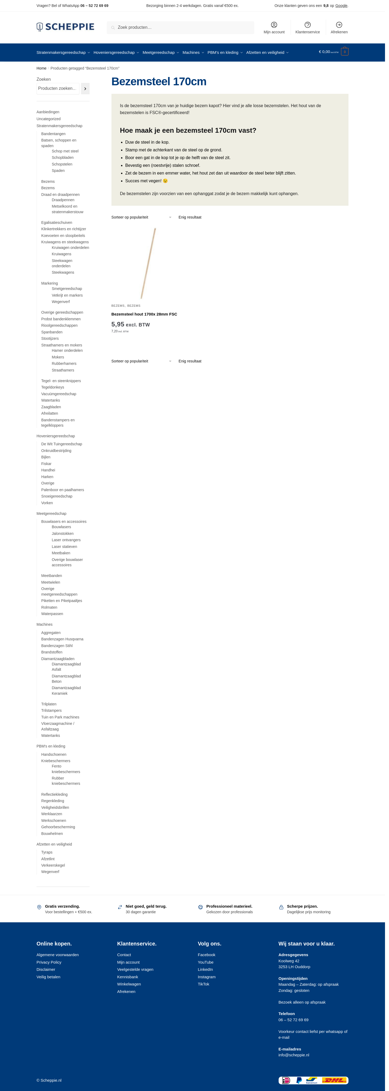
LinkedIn (205, 967)
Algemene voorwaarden (58, 953)
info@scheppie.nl (294, 1053)
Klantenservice (307, 27)
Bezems (118, 303)
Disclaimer (46, 967)
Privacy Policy (49, 960)
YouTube (206, 960)
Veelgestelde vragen (135, 967)
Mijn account (274, 27)
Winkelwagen (129, 982)
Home (41, 66)
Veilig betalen (48, 975)
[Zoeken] (85, 86)
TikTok (203, 982)
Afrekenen (339, 27)
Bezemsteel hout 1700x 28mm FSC (144, 312)
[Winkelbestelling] (141, 215)
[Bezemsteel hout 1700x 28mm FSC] (148, 261)
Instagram (207, 975)
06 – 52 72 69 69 (94, 5)
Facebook (206, 953)
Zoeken (44, 77)
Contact (124, 953)
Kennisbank (127, 975)
